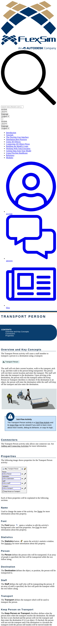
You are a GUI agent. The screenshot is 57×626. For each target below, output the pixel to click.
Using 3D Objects (13, 142)
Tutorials (9, 135)
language (4, 114)
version (4, 109)
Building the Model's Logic (17, 146)
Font (37, 527)
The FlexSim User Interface (17, 137)
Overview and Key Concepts (17, 332)
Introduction (11, 133)
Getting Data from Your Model (18, 151)
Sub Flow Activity (43, 422)
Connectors (10, 334)
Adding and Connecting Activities (15, 446)
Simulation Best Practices (16, 139)
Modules (9, 158)
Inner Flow (14, 425)
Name (39, 511)
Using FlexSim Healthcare (17, 153)
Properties (9, 336)
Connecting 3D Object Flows (18, 144)
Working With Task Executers (18, 148)
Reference (10, 155)
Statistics (8, 543)
